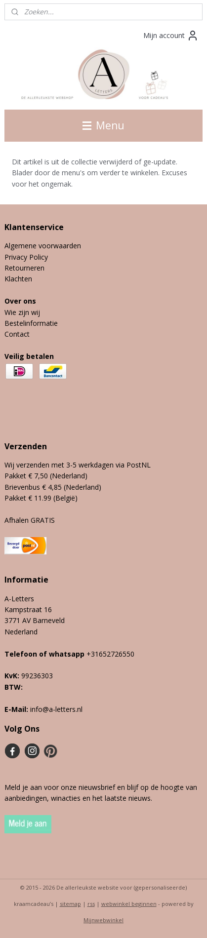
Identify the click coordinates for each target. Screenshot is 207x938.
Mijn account (171, 35)
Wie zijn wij (22, 312)
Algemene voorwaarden (42, 245)
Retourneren (24, 268)
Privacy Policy (26, 257)
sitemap (70, 903)
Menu (103, 125)
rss (91, 903)
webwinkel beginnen (129, 903)
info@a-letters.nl (56, 709)
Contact (17, 334)
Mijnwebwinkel (103, 920)
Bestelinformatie (31, 323)
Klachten (18, 278)
